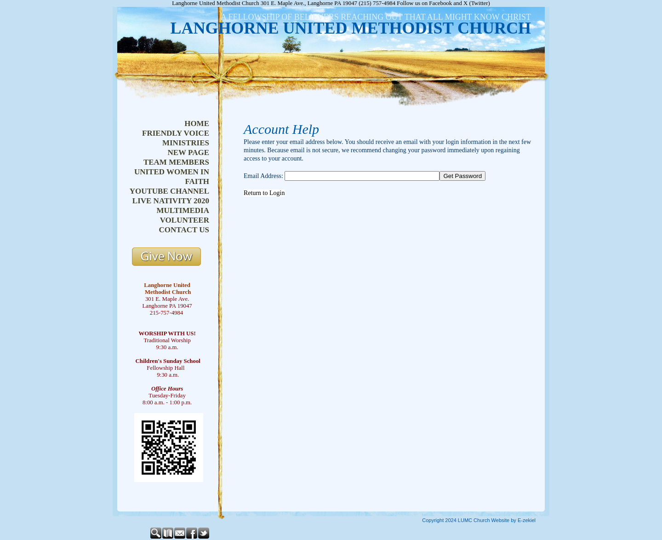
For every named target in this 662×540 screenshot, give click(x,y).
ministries (185, 142)
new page (188, 152)
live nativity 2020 (170, 200)
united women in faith (171, 176)
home (196, 123)
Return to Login (264, 193)
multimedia (182, 210)
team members (176, 162)
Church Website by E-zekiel (505, 520)
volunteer (184, 220)
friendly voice (175, 133)
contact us (184, 229)
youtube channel (169, 191)
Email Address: (263, 175)
